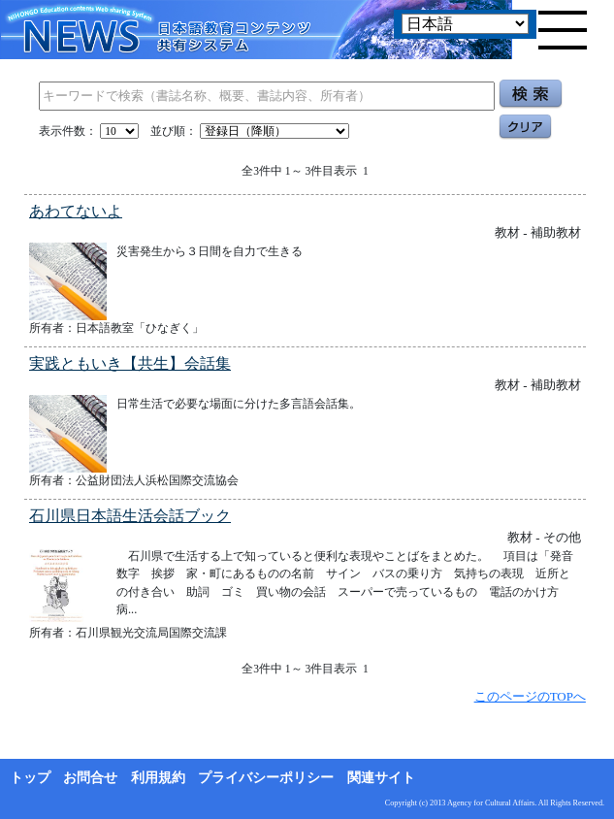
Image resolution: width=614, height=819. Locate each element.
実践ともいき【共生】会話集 (130, 363)
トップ (30, 777)
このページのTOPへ (530, 696)
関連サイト (381, 777)
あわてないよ (75, 211)
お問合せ (90, 777)
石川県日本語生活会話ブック (130, 516)
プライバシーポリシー (266, 777)
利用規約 (158, 777)
